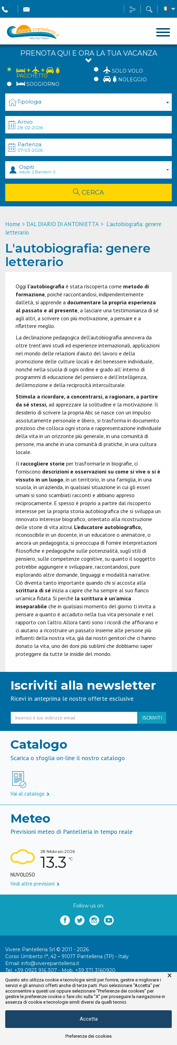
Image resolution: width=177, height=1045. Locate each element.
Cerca (88, 192)
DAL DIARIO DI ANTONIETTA (62, 224)
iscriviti (152, 718)
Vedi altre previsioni (35, 883)
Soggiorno (37, 84)
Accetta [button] (89, 1019)
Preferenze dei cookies (88, 1036)
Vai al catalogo (30, 793)
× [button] (169, 975)
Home (12, 224)
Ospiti (94, 169)
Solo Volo (123, 69)
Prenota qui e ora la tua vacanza (88, 57)
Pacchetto (38, 72)
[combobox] (88, 102)
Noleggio (125, 79)
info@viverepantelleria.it (50, 963)
